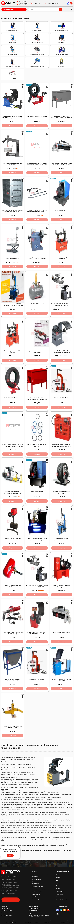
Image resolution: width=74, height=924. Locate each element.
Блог (57, 897)
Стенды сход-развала (37, 886)
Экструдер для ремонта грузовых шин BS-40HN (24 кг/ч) (37, 351)
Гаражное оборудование (38, 889)
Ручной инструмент (37, 892)
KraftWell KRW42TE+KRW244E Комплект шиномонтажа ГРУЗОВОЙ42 (61, 304)
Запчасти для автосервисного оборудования (40, 875)
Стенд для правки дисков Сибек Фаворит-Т (12, 351)
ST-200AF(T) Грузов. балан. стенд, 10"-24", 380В (61, 680)
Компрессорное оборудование (36, 895)
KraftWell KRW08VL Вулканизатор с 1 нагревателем (12, 163)
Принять (10, 855)
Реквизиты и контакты (70, 921)
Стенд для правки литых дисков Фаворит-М (61, 257)
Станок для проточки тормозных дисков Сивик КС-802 (12, 539)
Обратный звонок (10, 900)
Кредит (58, 888)
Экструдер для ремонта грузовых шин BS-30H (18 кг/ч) (12, 633)
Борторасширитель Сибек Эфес (61, 632)
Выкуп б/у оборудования (62, 900)
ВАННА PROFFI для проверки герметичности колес (12, 680)
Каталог (58, 877)
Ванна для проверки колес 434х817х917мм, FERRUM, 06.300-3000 (37, 398)
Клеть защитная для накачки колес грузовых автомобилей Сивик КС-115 (61, 445)
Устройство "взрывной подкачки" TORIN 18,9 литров (12, 586)
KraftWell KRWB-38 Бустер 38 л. (37, 304)
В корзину (12, 126)
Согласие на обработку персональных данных (26, 921)
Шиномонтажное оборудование (36, 882)
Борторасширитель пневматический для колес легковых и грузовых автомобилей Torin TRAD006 (37, 117)
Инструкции (59, 894)
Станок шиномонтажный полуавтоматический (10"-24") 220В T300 (61, 540)
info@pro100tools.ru (6, 915)
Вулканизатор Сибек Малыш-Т (37, 679)
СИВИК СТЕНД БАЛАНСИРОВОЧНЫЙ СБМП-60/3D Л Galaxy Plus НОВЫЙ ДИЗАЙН (37, 634)
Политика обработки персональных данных (11, 921)
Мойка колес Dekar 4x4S (61, 210)
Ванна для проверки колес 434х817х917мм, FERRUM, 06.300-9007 (61, 117)
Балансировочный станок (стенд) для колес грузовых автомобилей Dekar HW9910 (12, 446)
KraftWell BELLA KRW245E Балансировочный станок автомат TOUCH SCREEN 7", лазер (61, 352)
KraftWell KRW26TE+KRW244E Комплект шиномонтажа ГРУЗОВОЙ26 (37, 586)
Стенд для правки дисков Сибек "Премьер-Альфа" (61, 586)
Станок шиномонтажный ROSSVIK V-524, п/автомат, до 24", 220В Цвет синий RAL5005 (12, 305)
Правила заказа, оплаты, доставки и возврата (57, 921)
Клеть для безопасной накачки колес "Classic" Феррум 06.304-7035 (12, 210)
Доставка (58, 886)
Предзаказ (37, 454)
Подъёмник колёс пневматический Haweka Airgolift (61, 492)
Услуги (58, 880)
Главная (58, 875)
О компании (59, 891)
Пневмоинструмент (37, 899)
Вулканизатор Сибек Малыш (61, 397)
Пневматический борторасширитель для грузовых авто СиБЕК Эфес (62, 163)
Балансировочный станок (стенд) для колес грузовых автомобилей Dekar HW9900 (37, 164)
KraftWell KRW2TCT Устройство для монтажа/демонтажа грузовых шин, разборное (37, 211)
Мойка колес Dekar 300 (37, 491)
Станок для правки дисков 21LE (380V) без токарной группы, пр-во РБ (37, 539)
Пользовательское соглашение (45, 921)
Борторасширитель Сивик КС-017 (13, 397)
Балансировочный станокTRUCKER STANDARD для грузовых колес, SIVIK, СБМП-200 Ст (12, 117)
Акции (57, 883)
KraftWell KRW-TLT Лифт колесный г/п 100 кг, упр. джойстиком (12, 257)
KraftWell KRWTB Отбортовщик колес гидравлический (12, 726)
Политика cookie (36, 921)
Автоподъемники (36, 879)
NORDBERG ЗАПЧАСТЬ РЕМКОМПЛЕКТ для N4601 (37, 445)
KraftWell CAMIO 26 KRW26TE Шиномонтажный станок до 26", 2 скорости (13, 493)
